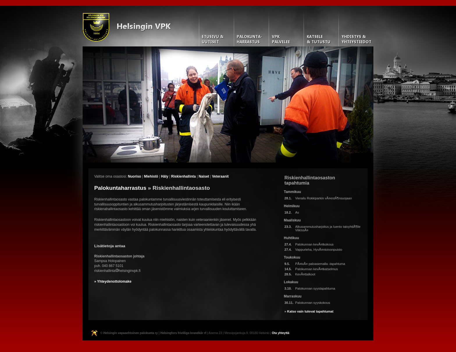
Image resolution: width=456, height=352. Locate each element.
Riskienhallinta (183, 176)
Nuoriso (134, 176)
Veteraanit (220, 176)
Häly (164, 176)
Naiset (204, 176)
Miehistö (151, 176)
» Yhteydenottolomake (112, 281)
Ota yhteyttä (280, 333)
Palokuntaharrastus (120, 188)
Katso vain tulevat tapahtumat (310, 311)
